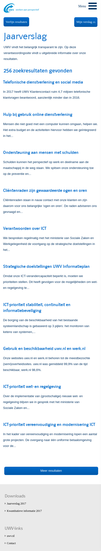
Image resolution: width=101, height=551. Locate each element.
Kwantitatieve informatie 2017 (24, 511)
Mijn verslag (85, 22)
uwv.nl (10, 536)
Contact (11, 543)
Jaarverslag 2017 (16, 503)
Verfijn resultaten (16, 22)
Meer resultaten (51, 470)
